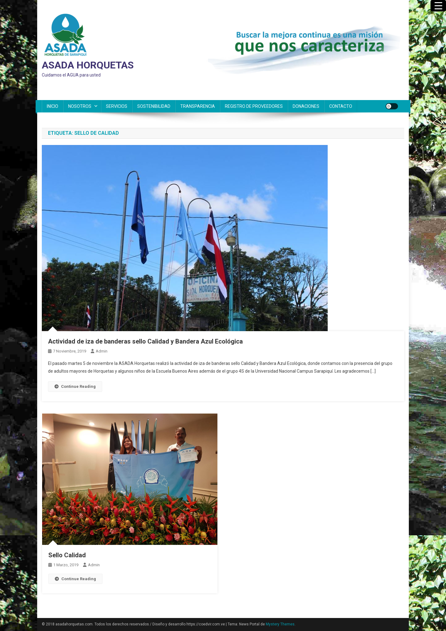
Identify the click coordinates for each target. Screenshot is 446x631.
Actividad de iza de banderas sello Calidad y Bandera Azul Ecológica (145, 341)
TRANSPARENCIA (197, 106)
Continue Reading (75, 386)
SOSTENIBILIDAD (153, 106)
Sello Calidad (67, 555)
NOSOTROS (79, 106)
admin (101, 351)
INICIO (52, 106)
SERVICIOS (116, 106)
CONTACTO (340, 106)
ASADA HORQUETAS (88, 65)
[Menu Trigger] (438, 5)
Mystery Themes (280, 624)
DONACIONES (306, 106)
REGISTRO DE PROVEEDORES (254, 106)
